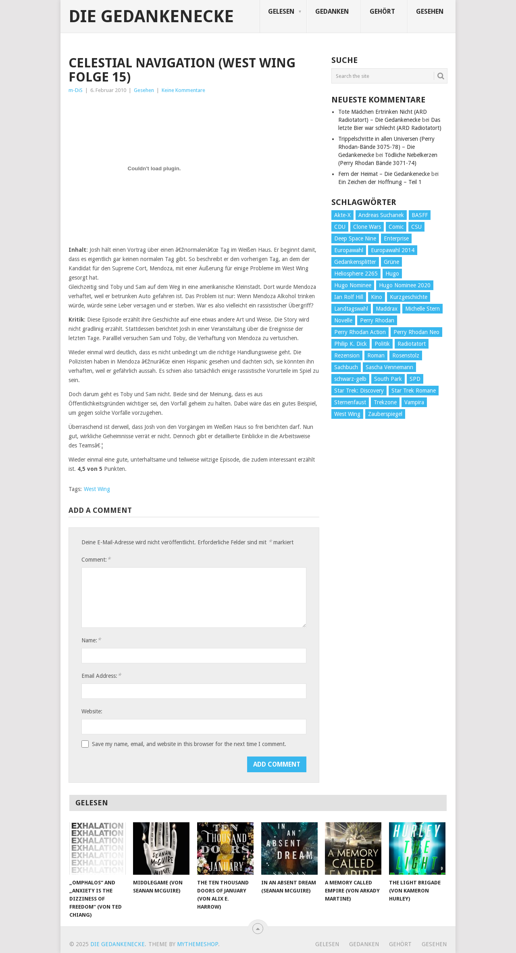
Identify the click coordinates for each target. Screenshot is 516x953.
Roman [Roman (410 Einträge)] (376, 355)
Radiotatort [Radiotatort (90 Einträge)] (411, 344)
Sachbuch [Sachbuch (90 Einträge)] (346, 367)
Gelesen (281, 11)
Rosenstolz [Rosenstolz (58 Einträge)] (405, 355)
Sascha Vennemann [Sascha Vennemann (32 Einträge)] (389, 367)
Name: (91, 640)
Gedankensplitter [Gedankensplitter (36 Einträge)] (355, 262)
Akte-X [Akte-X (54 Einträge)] (342, 215)
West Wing (97, 489)
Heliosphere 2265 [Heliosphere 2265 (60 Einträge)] (356, 273)
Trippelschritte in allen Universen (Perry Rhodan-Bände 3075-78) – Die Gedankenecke (386, 147)
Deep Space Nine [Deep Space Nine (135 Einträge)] (355, 238)
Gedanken (332, 11)
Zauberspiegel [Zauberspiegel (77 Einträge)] (385, 414)
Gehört (382, 11)
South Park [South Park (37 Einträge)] (388, 379)
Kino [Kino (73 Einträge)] (376, 297)
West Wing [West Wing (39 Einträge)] (347, 414)
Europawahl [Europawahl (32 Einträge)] (348, 250)
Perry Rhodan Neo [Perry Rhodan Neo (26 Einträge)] (416, 332)
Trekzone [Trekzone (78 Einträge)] (385, 402)
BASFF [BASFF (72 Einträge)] (420, 215)
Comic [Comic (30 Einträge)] (396, 227)
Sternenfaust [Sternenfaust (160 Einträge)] (350, 402)
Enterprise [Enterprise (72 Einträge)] (396, 238)
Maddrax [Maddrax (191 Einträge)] (386, 308)
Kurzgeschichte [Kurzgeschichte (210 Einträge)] (408, 297)
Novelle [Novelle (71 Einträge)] (343, 320)
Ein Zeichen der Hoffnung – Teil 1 (380, 182)
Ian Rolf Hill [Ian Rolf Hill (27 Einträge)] (348, 297)
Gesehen (429, 11)
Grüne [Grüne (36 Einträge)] (391, 262)
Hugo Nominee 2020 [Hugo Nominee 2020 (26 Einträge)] (405, 285)
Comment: (95, 559)
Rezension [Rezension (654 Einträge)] (347, 355)
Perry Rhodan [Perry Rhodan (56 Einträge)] (377, 320)
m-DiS (76, 90)
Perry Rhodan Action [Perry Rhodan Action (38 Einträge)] (360, 332)
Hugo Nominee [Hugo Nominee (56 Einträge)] (352, 285)
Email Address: (101, 675)
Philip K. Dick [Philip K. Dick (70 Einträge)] (350, 344)
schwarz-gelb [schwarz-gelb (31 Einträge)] (350, 379)
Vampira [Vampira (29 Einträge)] (414, 402)
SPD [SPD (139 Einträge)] (415, 379)
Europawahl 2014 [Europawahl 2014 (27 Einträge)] (392, 250)
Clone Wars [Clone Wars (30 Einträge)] (367, 227)
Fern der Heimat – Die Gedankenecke (384, 174)
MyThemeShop (197, 944)
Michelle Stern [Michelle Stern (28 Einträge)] (422, 308)
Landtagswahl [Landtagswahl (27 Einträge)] (351, 308)
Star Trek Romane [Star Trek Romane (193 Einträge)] (413, 390)
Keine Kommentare (183, 90)
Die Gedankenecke (151, 16)
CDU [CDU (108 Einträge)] (339, 227)
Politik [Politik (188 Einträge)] (382, 344)
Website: (91, 711)
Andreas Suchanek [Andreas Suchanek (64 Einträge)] (381, 215)
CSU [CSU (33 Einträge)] (416, 227)
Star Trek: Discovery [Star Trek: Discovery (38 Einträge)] (359, 390)
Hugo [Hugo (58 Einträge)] (392, 273)
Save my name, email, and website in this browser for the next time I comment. (189, 744)
